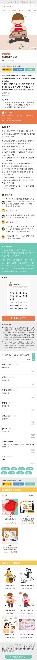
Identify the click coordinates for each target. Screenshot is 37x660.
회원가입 (16, 2)
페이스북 (18, 70)
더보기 (32, 495)
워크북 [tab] (21, 10)
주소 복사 (29, 69)
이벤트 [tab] (28, 10)
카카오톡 (7, 70)
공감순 (28, 359)
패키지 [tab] (3, 10)
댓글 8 (3, 60)
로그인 (10, 2)
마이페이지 (33, 2)
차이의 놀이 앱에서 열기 (18, 657)
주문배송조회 (24, 2)
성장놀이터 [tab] (12, 10)
